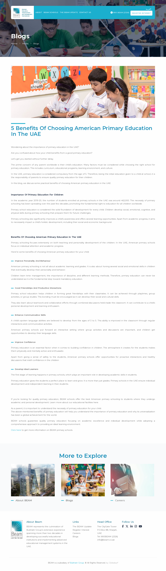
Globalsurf (113, 563)
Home (14, 43)
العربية (148, 9)
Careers (76, 533)
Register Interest (141, 13)
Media (25, 43)
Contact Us (85, 12)
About (39, 12)
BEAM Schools (51, 12)
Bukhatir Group (77, 563)
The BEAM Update (69, 12)
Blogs (36, 43)
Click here (16, 430)
